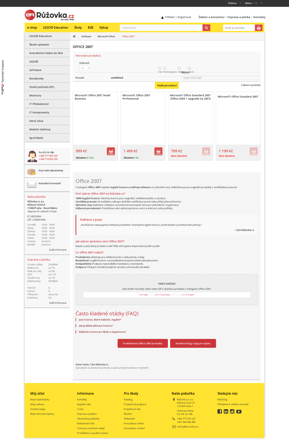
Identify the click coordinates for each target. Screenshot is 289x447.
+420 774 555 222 (48, 159)
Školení (128, 413)
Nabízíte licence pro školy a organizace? (102, 331)
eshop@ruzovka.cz (188, 426)
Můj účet (37, 393)
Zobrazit (84, 63)
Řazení (185, 72)
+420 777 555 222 (48, 155)
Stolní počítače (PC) (41, 87)
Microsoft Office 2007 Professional (136, 97)
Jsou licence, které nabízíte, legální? (100, 319)
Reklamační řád (85, 423)
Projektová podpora (135, 404)
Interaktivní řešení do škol (46, 53)
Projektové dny (132, 409)
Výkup (103, 27)
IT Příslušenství (39, 104)
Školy (78, 27)
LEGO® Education (55, 27)
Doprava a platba (239, 17)
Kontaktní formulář (50, 183)
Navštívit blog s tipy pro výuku (193, 343)
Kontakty (259, 17)
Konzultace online (134, 423)
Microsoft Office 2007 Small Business (92, 97)
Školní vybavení (39, 44)
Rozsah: (80, 77)
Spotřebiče (36, 138)
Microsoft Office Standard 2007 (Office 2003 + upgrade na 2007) (190, 97)
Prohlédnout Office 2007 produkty (142, 343)
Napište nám (84, 404)
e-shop (32, 27)
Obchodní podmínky (88, 418)
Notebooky (36, 78)
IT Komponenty (39, 112)
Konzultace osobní (134, 428)
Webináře (129, 418)
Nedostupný (170, 71)
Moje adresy (37, 404)
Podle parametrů (167, 85)
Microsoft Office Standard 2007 (238, 96)
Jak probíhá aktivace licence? (96, 325)
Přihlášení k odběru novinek (233, 404)
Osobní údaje (37, 409)
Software (35, 70)
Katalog (128, 399)
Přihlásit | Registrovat (178, 17)
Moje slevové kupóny (42, 413)
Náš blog (222, 399)
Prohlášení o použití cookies (92, 433)
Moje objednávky (40, 399)
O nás (80, 409)
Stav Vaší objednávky (51, 170)
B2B (90, 27)
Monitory (35, 95)
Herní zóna (36, 121)
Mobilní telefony (40, 129)
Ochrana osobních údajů (91, 428)
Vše (160, 71)
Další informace (58, 249)
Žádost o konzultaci (211, 17)
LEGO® (33, 61)
